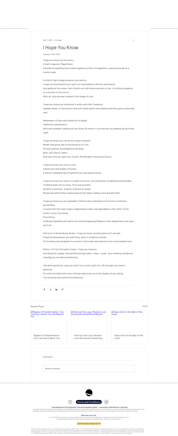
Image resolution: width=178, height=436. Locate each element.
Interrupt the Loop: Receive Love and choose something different (88, 336)
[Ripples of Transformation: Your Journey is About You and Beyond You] (49, 321)
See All (145, 306)
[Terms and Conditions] (89, 402)
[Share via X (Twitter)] (50, 289)
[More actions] (133, 40)
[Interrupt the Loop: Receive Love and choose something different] (89, 321)
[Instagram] (70, 402)
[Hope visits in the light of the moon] (129, 321)
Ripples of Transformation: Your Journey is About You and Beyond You (47, 336)
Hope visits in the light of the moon (128, 336)
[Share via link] (62, 289)
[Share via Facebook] (44, 289)
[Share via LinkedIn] (56, 289)
